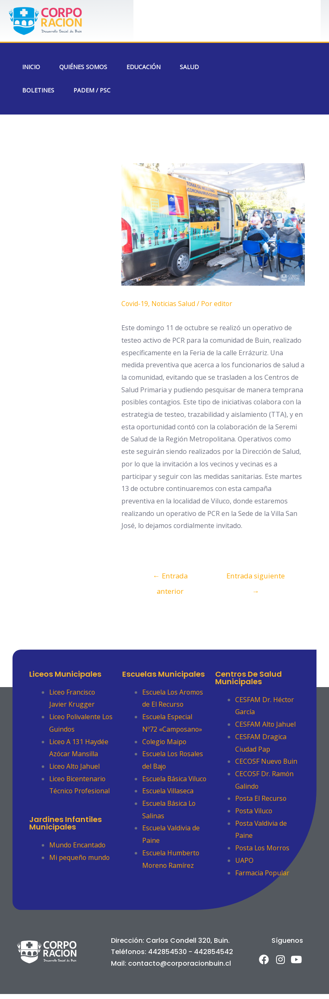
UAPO (244, 860)
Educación (143, 67)
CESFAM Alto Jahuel (265, 724)
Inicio (31, 67)
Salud (189, 67)
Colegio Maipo (165, 741)
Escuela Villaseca (168, 803)
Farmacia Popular (262, 872)
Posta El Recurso (261, 798)
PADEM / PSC (92, 90)
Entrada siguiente (256, 578)
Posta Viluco (254, 810)
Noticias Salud (174, 303)
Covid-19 (134, 303)
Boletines (38, 90)
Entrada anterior (170, 578)
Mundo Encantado (77, 845)
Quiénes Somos (83, 67)
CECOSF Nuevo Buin (266, 761)
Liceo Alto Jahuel (75, 766)
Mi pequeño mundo (80, 857)
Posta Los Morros (263, 847)
